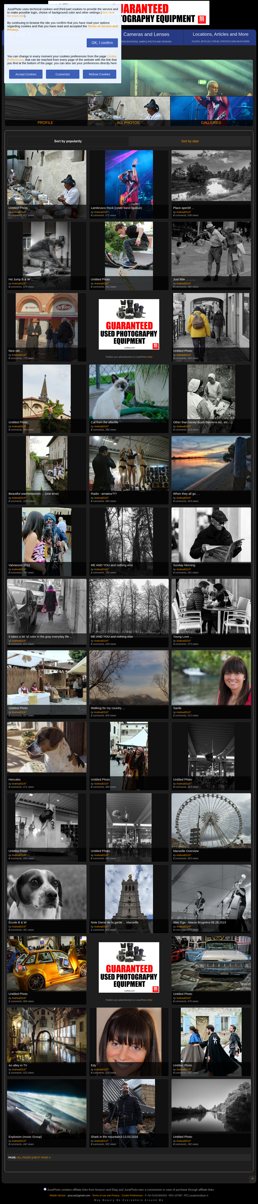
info (150, 357)
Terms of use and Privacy (106, 1195)
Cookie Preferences (132, 1195)
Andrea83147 (19, 212)
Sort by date (190, 141)
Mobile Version (58, 1195)
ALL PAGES (24, 1157)
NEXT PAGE (42, 1157)
